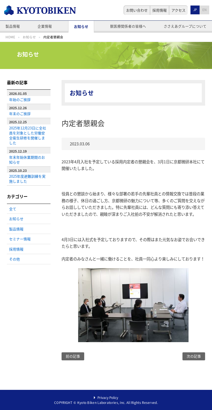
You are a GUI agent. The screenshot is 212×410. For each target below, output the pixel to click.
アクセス (178, 10)
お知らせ (81, 26)
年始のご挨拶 (20, 99)
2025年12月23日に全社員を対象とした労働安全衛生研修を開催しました (27, 135)
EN (204, 9)
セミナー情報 (20, 238)
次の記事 (194, 356)
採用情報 (159, 10)
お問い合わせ (137, 10)
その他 (14, 259)
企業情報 (45, 26)
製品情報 (13, 26)
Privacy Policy (107, 397)
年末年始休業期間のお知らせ (27, 160)
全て (12, 208)
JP (195, 9)
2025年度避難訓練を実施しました (27, 179)
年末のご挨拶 (20, 113)
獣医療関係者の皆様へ (128, 26)
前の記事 (73, 356)
